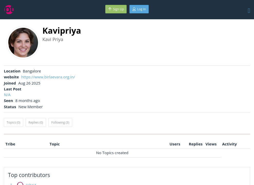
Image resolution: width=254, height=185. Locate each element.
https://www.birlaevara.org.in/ (48, 76)
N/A (7, 94)
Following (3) (60, 122)
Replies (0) (36, 122)
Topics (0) (13, 122)
